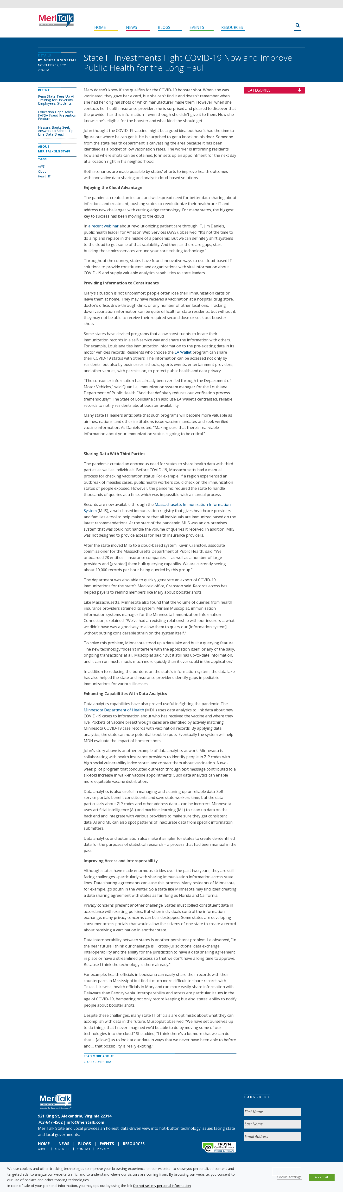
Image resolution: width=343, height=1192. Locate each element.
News (131, 27)
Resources (232, 27)
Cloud (42, 171)
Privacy (103, 1149)
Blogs (164, 27)
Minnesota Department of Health (114, 710)
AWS (41, 166)
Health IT (44, 176)
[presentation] (280, 1154)
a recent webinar (103, 226)
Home (100, 27)
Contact (83, 1149)
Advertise (62, 1149)
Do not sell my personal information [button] (162, 1185)
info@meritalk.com (85, 1122)
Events (197, 27)
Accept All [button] (322, 1177)
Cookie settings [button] (289, 1176)
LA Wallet (183, 352)
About (43, 1149)
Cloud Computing (98, 1062)
